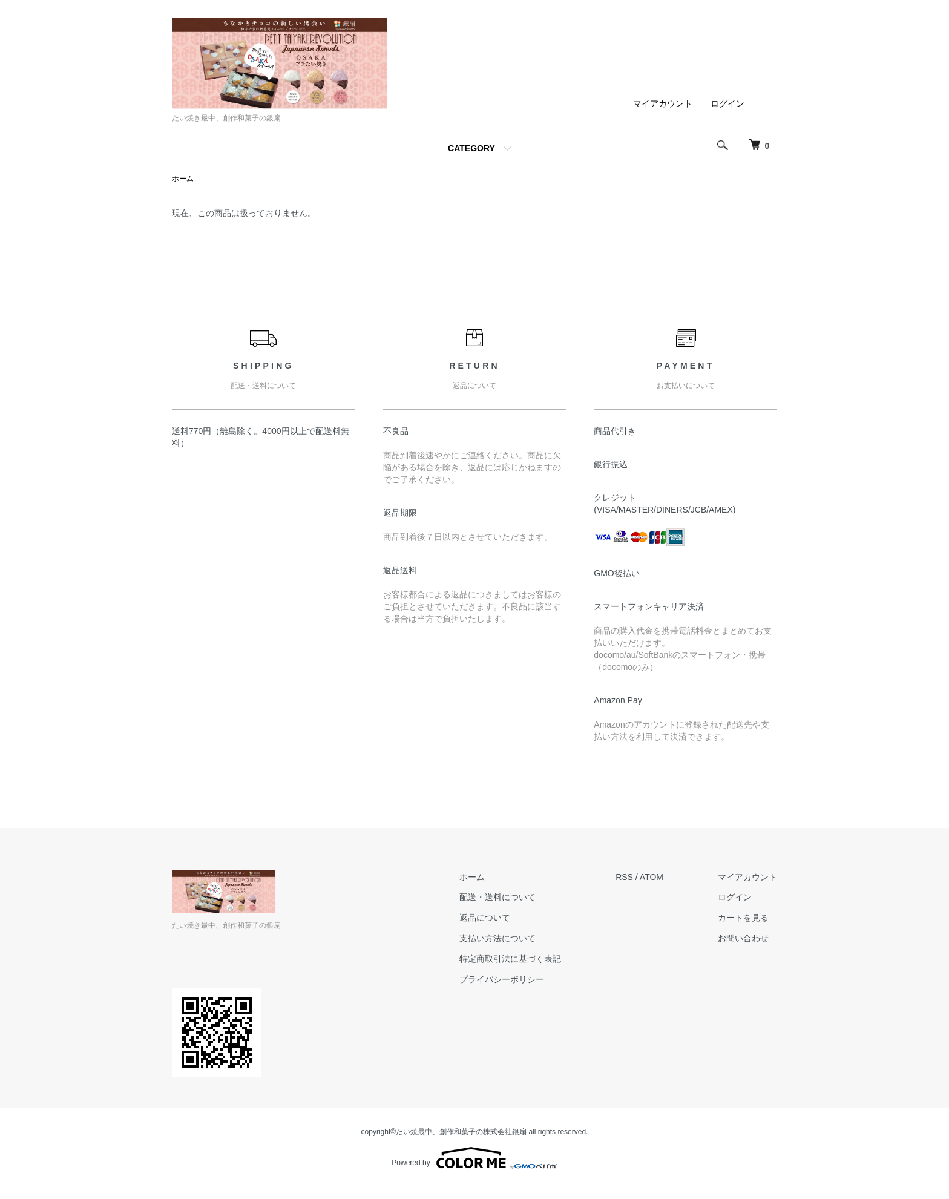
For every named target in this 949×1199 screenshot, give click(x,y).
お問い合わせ (743, 938)
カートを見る (743, 917)
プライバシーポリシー (501, 979)
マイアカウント (662, 103)
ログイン (727, 103)
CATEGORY (471, 148)
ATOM (651, 877)
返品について (484, 917)
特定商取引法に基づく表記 (510, 959)
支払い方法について (497, 938)
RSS (624, 877)
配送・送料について (497, 897)
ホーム (183, 178)
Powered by (474, 1158)
